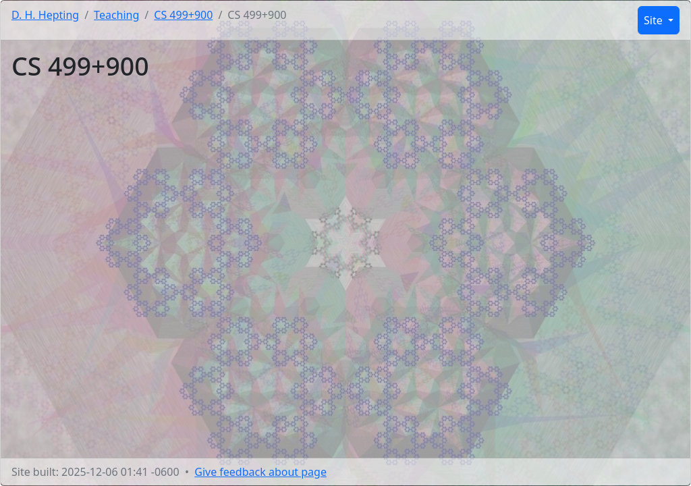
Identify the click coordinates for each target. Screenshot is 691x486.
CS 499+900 (183, 14)
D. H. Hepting (45, 14)
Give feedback (260, 471)
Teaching (116, 14)
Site (654, 20)
